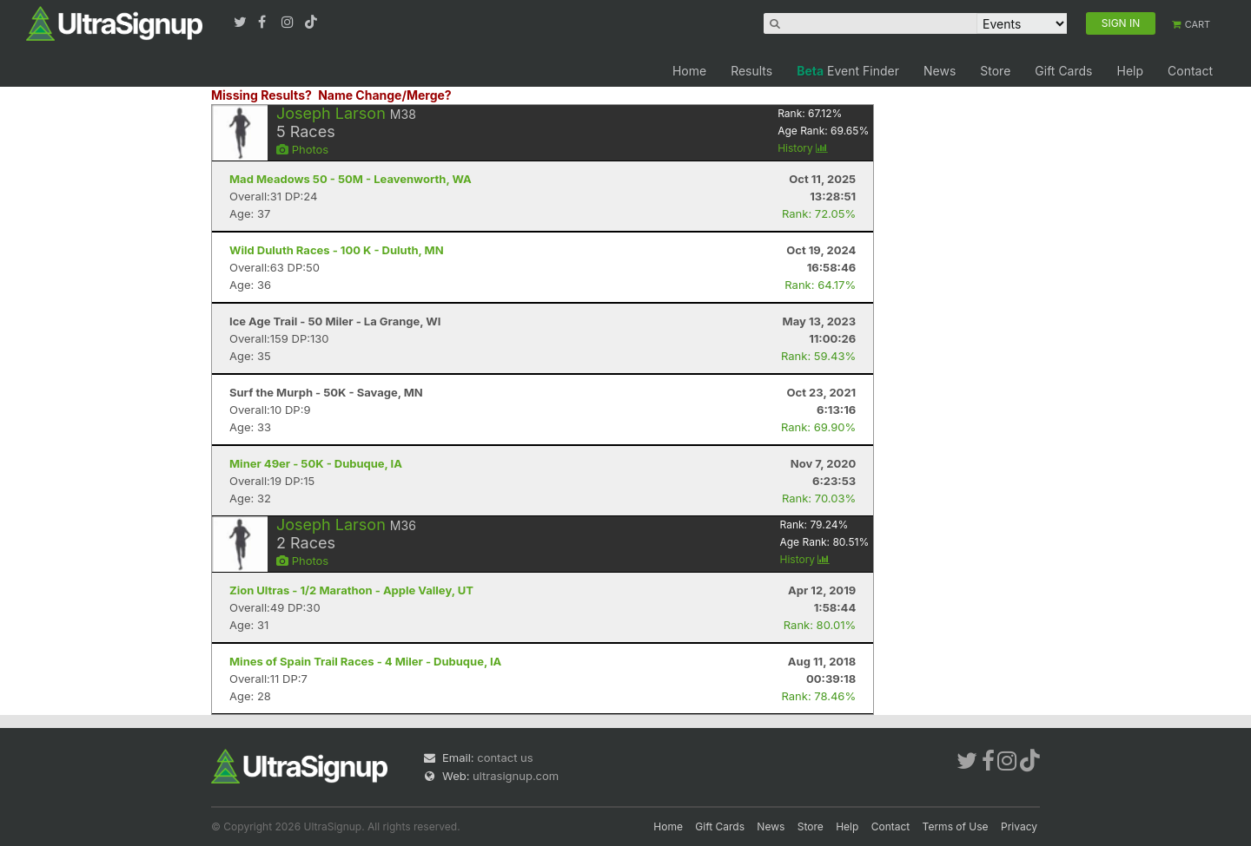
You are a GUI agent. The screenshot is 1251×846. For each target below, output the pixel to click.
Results (751, 70)
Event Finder (848, 70)
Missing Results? (261, 95)
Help (1129, 70)
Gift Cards (1063, 70)
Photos (302, 149)
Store (995, 70)
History (803, 147)
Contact (1190, 70)
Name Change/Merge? (385, 95)
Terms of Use (956, 826)
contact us (505, 757)
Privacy (1019, 826)
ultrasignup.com (516, 776)
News (939, 70)
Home (689, 70)
